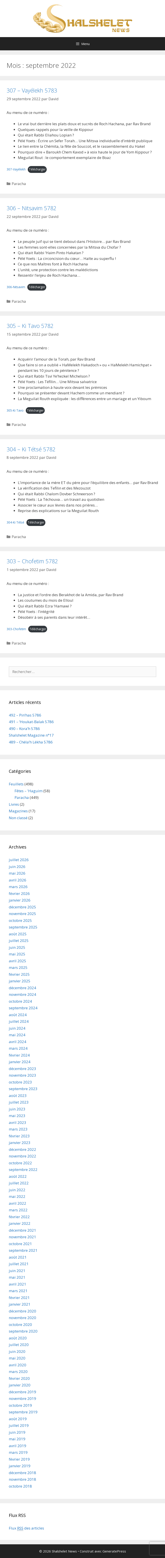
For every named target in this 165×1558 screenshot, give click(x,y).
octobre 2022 (20, 1162)
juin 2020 (17, 1351)
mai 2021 (17, 1277)
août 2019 (18, 1418)
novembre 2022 (22, 1156)
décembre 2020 (22, 1311)
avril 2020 (17, 1364)
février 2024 (19, 1055)
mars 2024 (18, 1048)
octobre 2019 (20, 1405)
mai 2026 (17, 873)
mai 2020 (17, 1358)
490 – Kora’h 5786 (24, 728)
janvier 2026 (19, 900)
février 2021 (19, 1297)
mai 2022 (17, 1196)
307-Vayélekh (16, 169)
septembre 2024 (23, 1007)
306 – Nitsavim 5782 (31, 208)
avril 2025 (17, 960)
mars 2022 (18, 1209)
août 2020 (18, 1338)
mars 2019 (18, 1452)
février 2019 (19, 1459)
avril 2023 (17, 1122)
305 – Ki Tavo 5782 (30, 325)
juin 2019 (17, 1432)
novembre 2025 (22, 913)
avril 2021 (17, 1284)
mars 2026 (18, 886)
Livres (14, 804)
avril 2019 (17, 1445)
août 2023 (18, 1095)
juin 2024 (17, 1028)
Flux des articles (26, 1528)
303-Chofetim (16, 629)
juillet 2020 (19, 1344)
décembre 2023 (22, 1068)
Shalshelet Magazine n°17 (31, 735)
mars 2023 (18, 1129)
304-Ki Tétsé (15, 522)
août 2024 (18, 1014)
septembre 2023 (23, 1088)
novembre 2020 (22, 1317)
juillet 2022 (19, 1183)
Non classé (18, 817)
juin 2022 (17, 1189)
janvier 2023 (19, 1142)
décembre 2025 (22, 906)
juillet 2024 (19, 1021)
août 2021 (18, 1257)
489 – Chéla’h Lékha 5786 (31, 742)
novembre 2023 (22, 1075)
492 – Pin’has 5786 (25, 715)
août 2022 (18, 1176)
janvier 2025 (19, 980)
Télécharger (37, 169)
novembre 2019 (22, 1398)
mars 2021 (18, 1290)
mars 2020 (18, 1371)
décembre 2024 (22, 987)
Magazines (18, 810)
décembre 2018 (22, 1472)
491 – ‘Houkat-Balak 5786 (31, 721)
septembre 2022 (23, 1169)
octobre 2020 (20, 1324)
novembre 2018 (22, 1479)
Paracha (19, 183)
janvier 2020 (19, 1385)
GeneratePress (114, 1551)
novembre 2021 (22, 1236)
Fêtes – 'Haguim (29, 790)
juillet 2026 (19, 859)
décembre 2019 (22, 1391)
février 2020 (19, 1378)
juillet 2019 (19, 1425)
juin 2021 (17, 1270)
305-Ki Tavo (15, 410)
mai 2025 (17, 954)
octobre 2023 (20, 1082)
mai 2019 (17, 1438)
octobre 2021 (20, 1243)
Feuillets (16, 784)
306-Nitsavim (16, 287)
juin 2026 (17, 866)
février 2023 (19, 1135)
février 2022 (19, 1216)
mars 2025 (18, 967)
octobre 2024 (20, 1001)
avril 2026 (17, 880)
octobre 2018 (20, 1486)
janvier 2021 (19, 1304)
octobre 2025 (20, 920)
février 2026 (19, 893)
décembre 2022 (22, 1149)
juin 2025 (17, 947)
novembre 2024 (22, 994)
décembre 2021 (22, 1230)
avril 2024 (17, 1041)
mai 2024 (17, 1034)
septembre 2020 (23, 1331)
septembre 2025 (23, 927)
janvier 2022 (19, 1223)
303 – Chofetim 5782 (32, 561)
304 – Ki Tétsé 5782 (31, 449)
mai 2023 (17, 1115)
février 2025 (19, 974)
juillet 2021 (19, 1263)
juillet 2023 (19, 1102)
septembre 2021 (23, 1250)
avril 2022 (17, 1203)
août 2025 (18, 933)
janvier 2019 (19, 1465)
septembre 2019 (23, 1411)
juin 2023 (17, 1109)
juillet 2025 (19, 940)
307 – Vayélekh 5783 (32, 90)
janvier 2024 (19, 1061)
